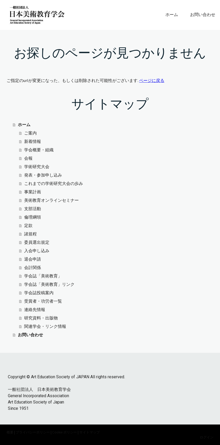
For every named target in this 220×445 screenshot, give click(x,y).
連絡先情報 (34, 309)
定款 (28, 225)
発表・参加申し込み (43, 175)
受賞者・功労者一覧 (43, 301)
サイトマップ (89, 432)
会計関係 (32, 267)
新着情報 (32, 141)
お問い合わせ (202, 14)
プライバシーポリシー (33, 432)
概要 (10, 432)
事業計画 (32, 191)
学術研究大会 (36, 166)
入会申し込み (36, 250)
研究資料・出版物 (41, 317)
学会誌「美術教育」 (43, 275)
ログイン (206, 437)
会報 (28, 158)
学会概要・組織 (39, 149)
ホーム (171, 14)
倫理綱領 (32, 217)
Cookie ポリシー (64, 432)
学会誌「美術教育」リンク (49, 284)
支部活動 (32, 208)
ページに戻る (151, 80)
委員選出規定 (36, 242)
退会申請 (32, 259)
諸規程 (30, 233)
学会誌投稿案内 (39, 292)
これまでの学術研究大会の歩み (53, 183)
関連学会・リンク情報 (45, 326)
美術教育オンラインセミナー (51, 200)
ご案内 (30, 133)
